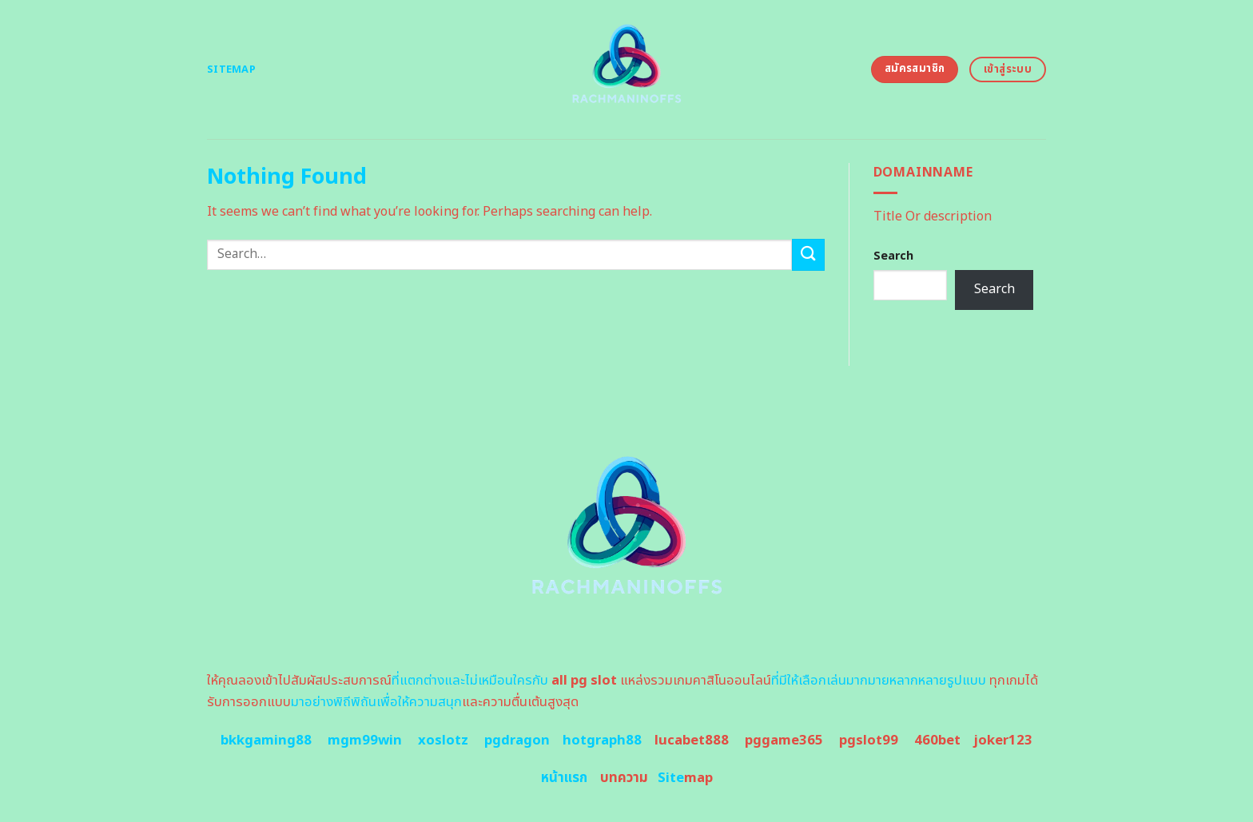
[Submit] (808, 254)
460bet (937, 740)
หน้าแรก (564, 778)
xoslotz (443, 740)
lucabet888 (691, 740)
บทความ (624, 778)
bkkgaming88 (266, 740)
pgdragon (517, 740)
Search (893, 256)
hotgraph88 (602, 740)
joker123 (1002, 740)
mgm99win (365, 740)
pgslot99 (868, 740)
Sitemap (231, 69)
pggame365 (784, 740)
